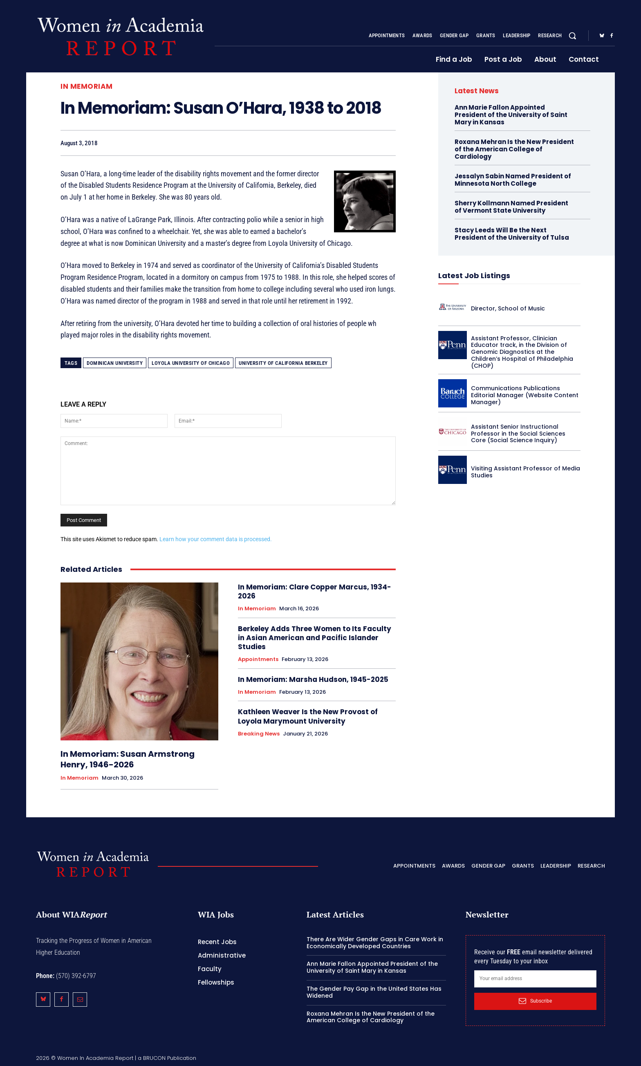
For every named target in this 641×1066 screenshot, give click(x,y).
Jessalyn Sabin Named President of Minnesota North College (513, 180)
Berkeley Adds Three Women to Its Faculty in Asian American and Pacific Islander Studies (314, 638)
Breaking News (259, 734)
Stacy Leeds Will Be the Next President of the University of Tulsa (512, 234)
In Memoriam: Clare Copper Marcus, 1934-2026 (314, 591)
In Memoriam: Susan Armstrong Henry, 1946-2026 (128, 759)
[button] (572, 35)
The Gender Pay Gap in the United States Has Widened (374, 992)
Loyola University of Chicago (191, 363)
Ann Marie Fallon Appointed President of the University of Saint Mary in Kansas (511, 114)
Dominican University (115, 363)
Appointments (258, 659)
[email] (535, 978)
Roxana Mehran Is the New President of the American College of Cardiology (514, 149)
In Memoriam (87, 86)
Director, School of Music (508, 308)
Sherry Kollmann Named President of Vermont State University (511, 207)
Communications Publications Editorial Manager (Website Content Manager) (524, 395)
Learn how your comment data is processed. (215, 539)
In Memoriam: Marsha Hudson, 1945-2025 (313, 679)
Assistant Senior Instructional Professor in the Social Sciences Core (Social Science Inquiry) (518, 434)
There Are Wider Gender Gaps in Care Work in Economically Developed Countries (375, 942)
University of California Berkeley (283, 363)
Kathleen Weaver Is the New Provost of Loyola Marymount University (308, 716)
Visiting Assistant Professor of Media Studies (525, 471)
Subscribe (535, 1001)
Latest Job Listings (474, 275)
